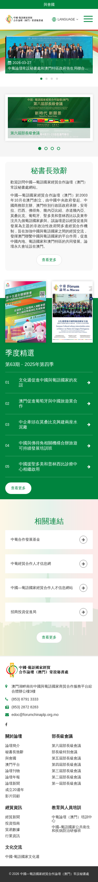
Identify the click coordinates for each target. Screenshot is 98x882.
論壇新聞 (12, 783)
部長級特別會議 (64, 752)
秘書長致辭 (14, 752)
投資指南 (12, 823)
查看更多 (49, 260)
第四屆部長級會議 (66, 764)
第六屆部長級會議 (25, 133)
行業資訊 (12, 836)
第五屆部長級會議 (66, 758)
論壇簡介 (12, 745)
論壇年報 (12, 777)
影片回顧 (12, 796)
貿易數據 (12, 829)
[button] (88, 19)
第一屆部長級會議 (66, 783)
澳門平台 (12, 764)
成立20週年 (14, 790)
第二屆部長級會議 (66, 777)
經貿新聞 (12, 817)
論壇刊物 (12, 771)
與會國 (49, 4)
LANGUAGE (65, 19)
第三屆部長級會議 (66, 771)
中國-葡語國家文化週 (22, 856)
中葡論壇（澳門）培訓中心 (72, 819)
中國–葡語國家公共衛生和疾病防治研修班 (71, 829)
